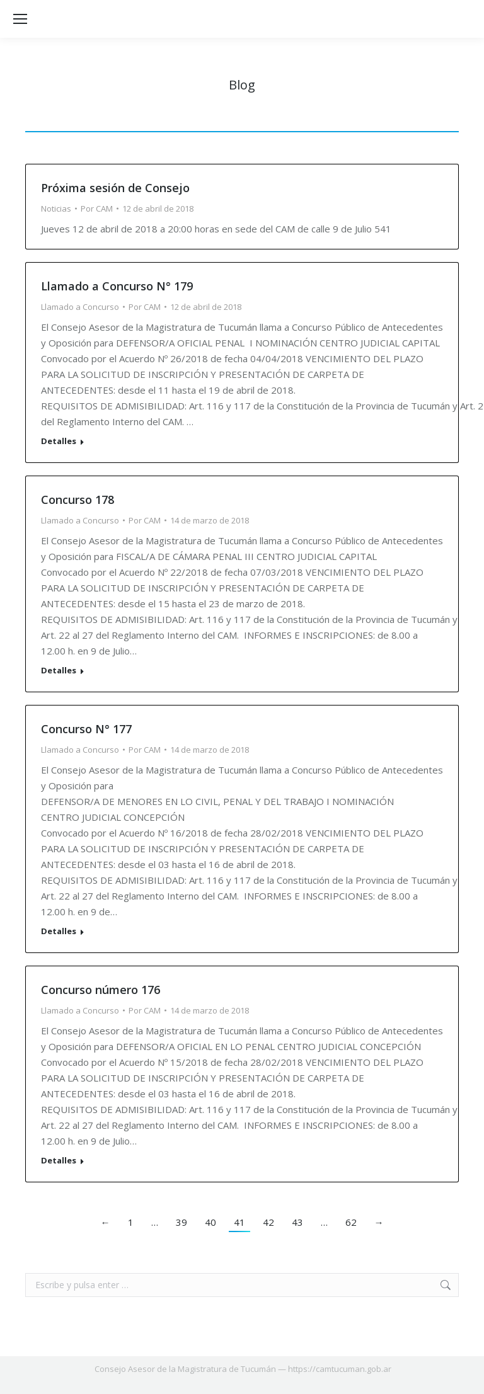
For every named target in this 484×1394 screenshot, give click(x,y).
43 (297, 1222)
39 (181, 1222)
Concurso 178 (77, 499)
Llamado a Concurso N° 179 (117, 286)
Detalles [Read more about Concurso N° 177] (58, 931)
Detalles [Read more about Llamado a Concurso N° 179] (58, 441)
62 (351, 1222)
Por (97, 208)
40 (210, 1222)
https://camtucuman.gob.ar (339, 1368)
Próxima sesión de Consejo (115, 187)
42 (268, 1222)
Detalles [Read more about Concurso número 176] (58, 1160)
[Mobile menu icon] (20, 18)
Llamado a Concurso (80, 306)
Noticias (56, 208)
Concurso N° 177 (86, 728)
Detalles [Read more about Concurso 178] (58, 670)
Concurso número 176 (100, 989)
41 (239, 1222)
